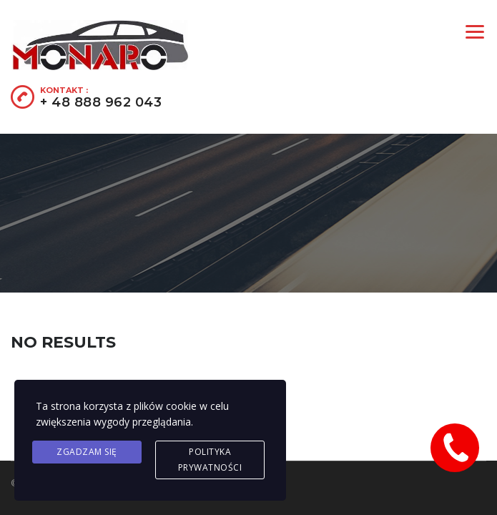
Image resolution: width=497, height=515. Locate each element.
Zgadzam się (86, 452)
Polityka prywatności (210, 460)
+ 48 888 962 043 (101, 102)
